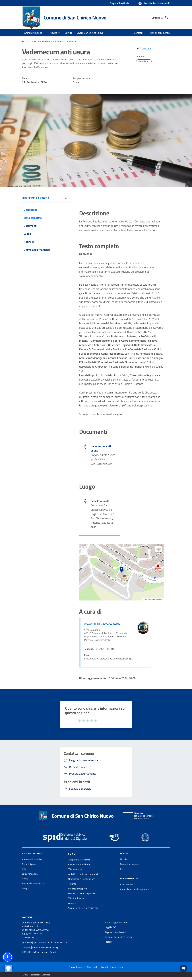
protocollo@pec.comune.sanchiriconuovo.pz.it (44, 942)
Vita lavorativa (75, 869)
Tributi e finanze (76, 898)
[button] (154, 3)
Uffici (24, 869)
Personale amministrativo (34, 883)
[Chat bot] (183, 968)
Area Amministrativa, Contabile (102, 623)
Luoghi (25, 888)
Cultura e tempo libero (79, 864)
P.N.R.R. (108, 942)
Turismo (72, 883)
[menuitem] (138, 33)
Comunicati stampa (129, 864)
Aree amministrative (32, 859)
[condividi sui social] (144, 48)
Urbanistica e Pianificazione (81, 879)
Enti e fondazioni (30, 874)
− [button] (83, 552)
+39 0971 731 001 (30, 937)
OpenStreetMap (157, 599)
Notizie (46, 41)
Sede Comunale (100, 501)
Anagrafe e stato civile (79, 859)
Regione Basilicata (119, 3)
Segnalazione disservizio (116, 932)
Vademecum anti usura (65, 41)
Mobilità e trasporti (77, 888)
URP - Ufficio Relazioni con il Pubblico (40, 952)
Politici (25, 878)
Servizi (72, 854)
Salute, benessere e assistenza (83, 908)
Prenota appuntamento (116, 922)
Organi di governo (30, 864)
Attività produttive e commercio (83, 874)
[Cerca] (166, 17)
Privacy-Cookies (76, 967)
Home (25, 41)
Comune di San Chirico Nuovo (75, 17)
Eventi (123, 869)
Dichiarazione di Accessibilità (118, 937)
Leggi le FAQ (110, 927)
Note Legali (92, 967)
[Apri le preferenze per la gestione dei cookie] (8, 968)
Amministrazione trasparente (134, 889)
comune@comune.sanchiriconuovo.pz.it (41, 947)
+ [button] (83, 548)
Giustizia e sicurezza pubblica (82, 893)
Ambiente (73, 903)
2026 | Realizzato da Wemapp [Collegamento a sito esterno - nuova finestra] (36, 974)
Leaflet (145, 599)
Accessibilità (117, 967)
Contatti (27, 917)
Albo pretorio (126, 884)
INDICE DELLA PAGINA (35, 198)
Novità (35, 41)
